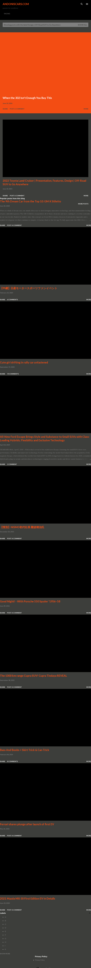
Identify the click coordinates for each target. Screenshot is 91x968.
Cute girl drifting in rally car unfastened (24, 362)
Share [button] (5, 109)
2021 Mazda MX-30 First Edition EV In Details (27, 898)
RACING (7, 14)
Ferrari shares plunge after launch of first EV (27, 824)
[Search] (81, 4)
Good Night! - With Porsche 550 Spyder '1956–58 (30, 601)
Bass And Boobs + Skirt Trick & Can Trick (24, 750)
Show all (82, 25)
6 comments (12, 299)
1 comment (12, 464)
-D (5, 928)
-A (5, 917)
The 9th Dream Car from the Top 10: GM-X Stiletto (30, 201)
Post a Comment (17, 109)
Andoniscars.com (16, 4)
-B (5, 921)
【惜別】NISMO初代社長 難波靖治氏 (22, 527)
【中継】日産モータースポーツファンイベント (28, 288)
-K (5, 949)
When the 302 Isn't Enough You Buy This (27, 97)
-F (5, 935)
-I (4, 946)
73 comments (13, 374)
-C (5, 924)
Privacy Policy (40, 960)
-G (5, 938)
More (86, 109)
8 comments (12, 761)
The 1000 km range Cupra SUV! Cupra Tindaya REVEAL (33, 675)
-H (5, 942)
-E (5, 931)
